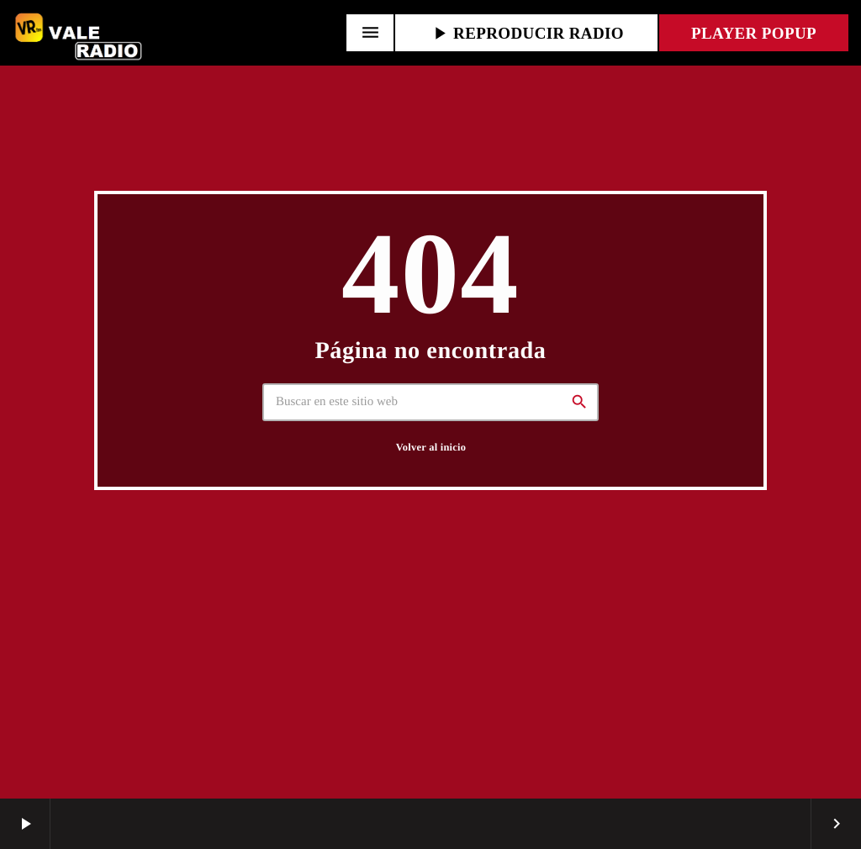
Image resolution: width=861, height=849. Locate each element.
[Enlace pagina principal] (80, 32)
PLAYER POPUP (753, 33)
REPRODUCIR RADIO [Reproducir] (526, 33)
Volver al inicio (431, 447)
